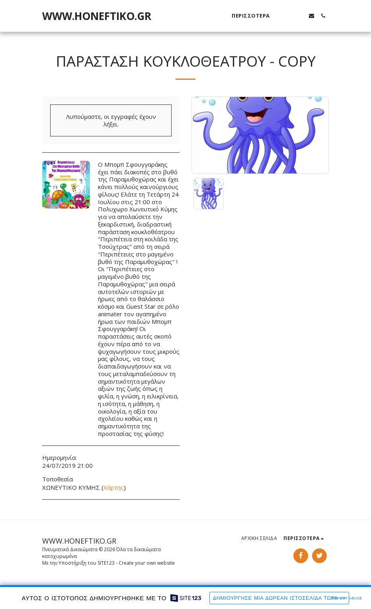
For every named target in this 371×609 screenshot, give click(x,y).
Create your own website (147, 563)
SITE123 (106, 563)
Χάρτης (113, 487)
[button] (288, 15)
